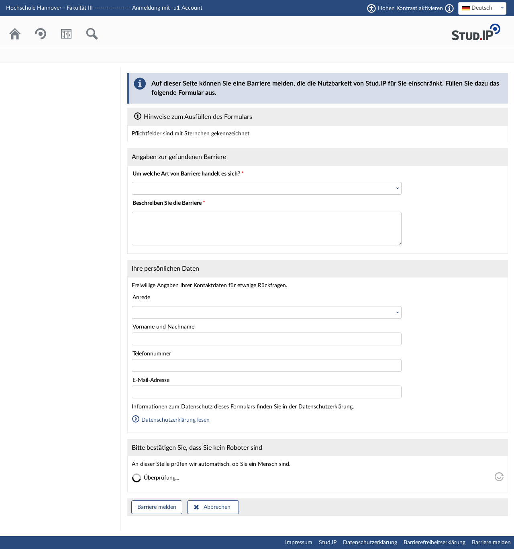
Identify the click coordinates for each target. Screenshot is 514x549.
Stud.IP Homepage (476, 32)
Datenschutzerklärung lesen (171, 420)
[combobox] (482, 8)
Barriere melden (156, 507)
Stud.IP (328, 542)
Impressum (298, 542)
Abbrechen (217, 507)
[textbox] (482, 8)
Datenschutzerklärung (370, 542)
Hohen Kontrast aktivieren (410, 8)
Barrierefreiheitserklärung (434, 542)
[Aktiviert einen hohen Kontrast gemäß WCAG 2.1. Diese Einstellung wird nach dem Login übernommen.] (449, 8)
